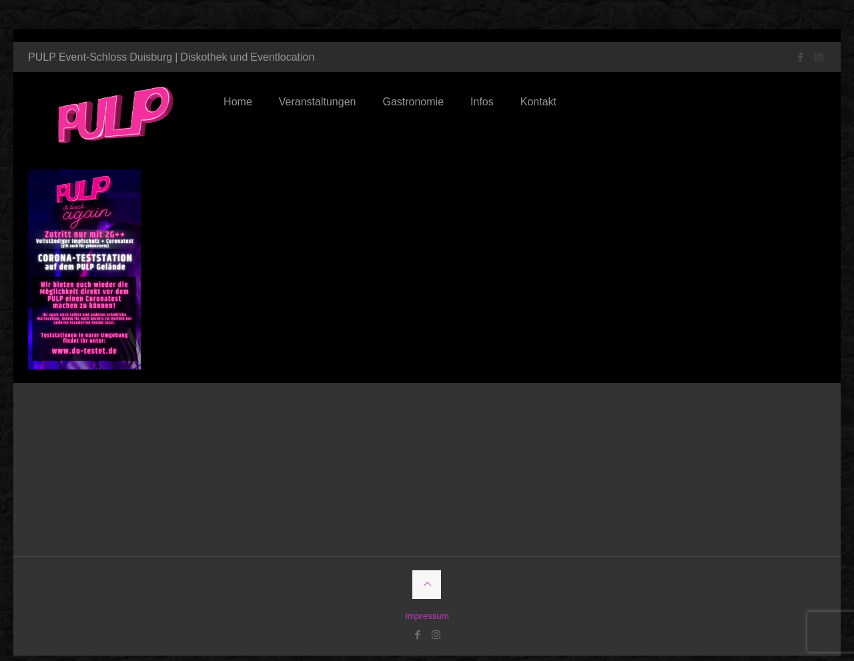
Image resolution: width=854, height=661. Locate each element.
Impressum (427, 603)
